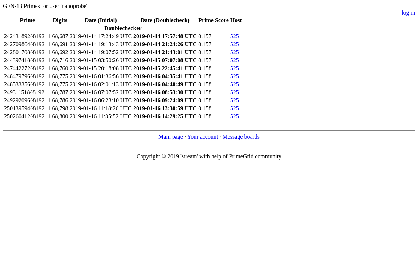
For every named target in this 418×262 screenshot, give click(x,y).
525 (234, 36)
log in (408, 12)
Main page (170, 137)
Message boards (241, 137)
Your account (202, 137)
